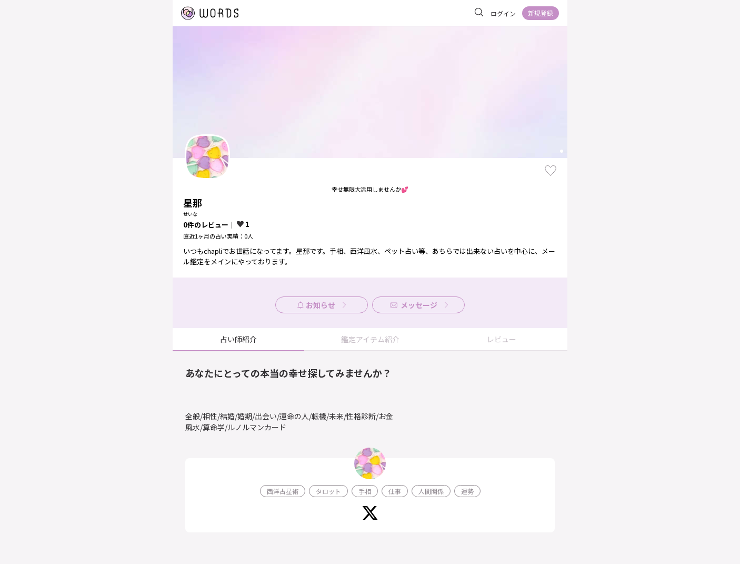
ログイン (503, 13)
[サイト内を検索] (479, 12)
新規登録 (540, 12)
